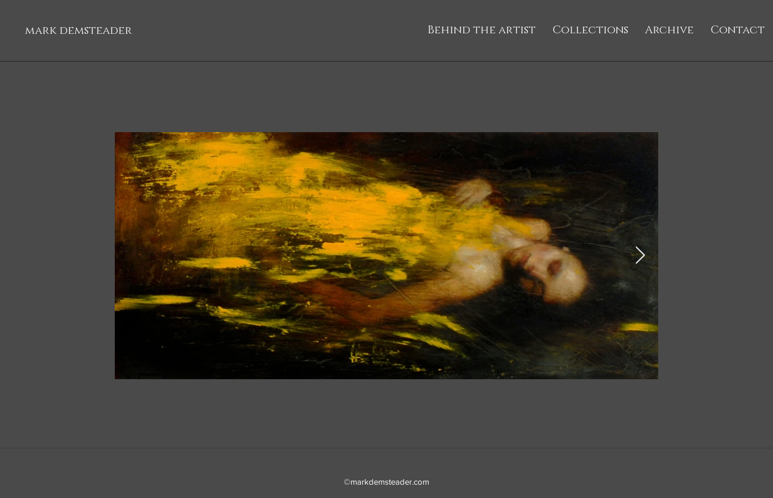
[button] (590, 30)
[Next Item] (639, 256)
